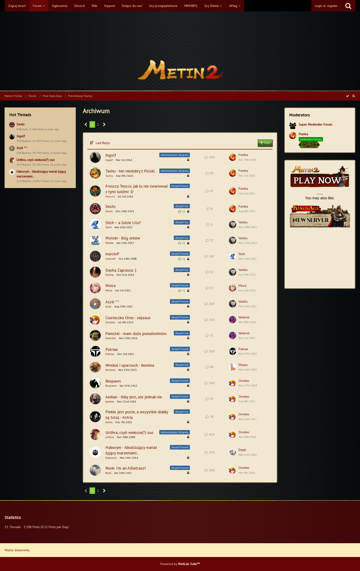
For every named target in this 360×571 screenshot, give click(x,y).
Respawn (113, 381)
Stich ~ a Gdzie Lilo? (123, 222)
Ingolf (21, 136)
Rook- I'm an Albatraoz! (125, 468)
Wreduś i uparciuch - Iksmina (129, 365)
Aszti (108, 306)
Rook (108, 473)
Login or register (326, 6)
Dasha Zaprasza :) (120, 270)
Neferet (244, 317)
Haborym (111, 457)
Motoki (109, 243)
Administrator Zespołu (174, 155)
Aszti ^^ (22, 148)
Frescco (110, 196)
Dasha (109, 274)
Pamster (110, 338)
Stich (108, 227)
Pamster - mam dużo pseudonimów (135, 333)
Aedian (109, 401)
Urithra (109, 437)
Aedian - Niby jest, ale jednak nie (133, 396)
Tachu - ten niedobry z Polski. (130, 171)
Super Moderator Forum (315, 124)
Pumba (243, 155)
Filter (265, 143)
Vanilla (243, 222)
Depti (242, 450)
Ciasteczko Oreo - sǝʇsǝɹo (128, 317)
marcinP (112, 253)
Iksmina (110, 369)
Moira (110, 285)
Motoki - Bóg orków (122, 238)
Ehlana (243, 365)
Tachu (109, 175)
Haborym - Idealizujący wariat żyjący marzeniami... (131, 450)
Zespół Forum (179, 186)
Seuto (21, 124)
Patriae (111, 349)
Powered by (180, 564)
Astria (108, 422)
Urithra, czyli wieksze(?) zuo (36, 160)
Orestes (110, 322)
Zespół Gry (181, 206)
